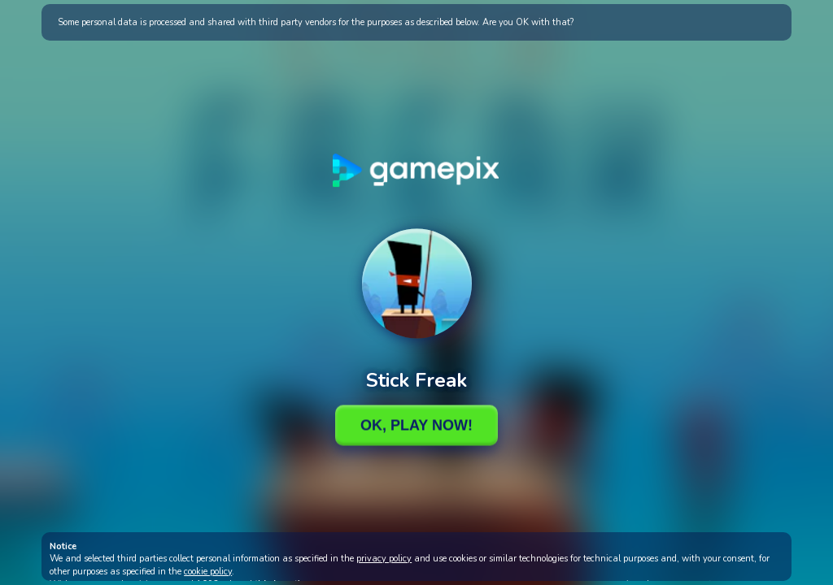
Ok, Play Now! (416, 425)
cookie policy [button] (208, 572)
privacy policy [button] (384, 558)
